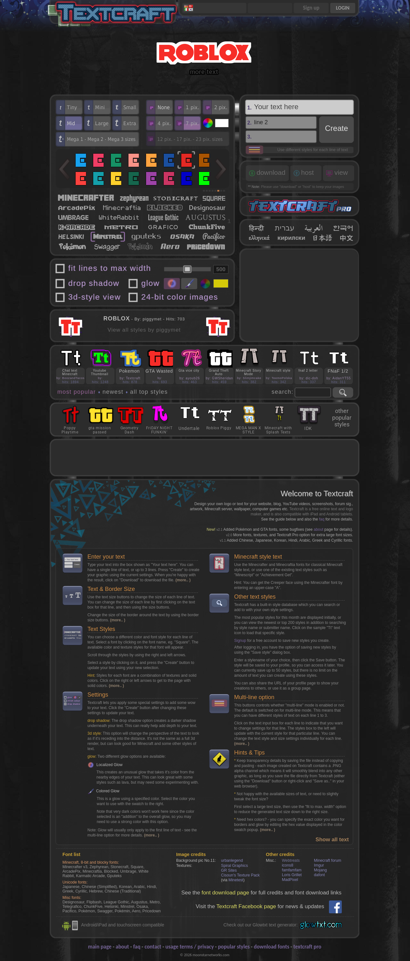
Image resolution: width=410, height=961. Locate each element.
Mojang (320, 870)
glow (150, 283)
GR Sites (229, 870)
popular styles (234, 946)
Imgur (319, 865)
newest (112, 392)
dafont (319, 875)
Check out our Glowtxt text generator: (261, 924)
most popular (76, 392)
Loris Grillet (292, 875)
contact (152, 946)
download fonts (271, 946)
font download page (225, 893)
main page (99, 946)
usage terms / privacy (189, 946)
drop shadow (93, 283)
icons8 (287, 865)
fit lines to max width (109, 268)
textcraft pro (307, 946)
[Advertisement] (299, 295)
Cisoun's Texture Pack (240, 875)
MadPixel (290, 879)
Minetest (235, 880)
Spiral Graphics (234, 865)
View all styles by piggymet (144, 330)
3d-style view (94, 297)
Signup (240, 640)
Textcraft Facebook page (246, 906)
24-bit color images (179, 297)
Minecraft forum (327, 860)
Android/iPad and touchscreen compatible (122, 924)
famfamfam (291, 870)
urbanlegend (232, 860)
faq (321, 519)
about (318, 529)
